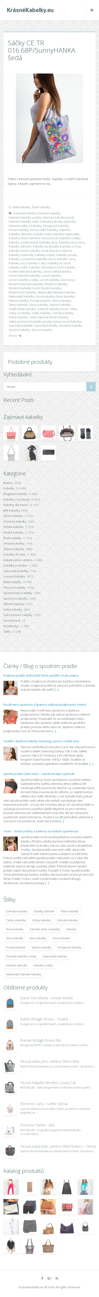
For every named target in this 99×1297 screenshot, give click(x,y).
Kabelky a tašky (70, 238)
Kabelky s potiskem (22, 259)
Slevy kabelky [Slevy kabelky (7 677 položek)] (38, 938)
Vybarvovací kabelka (67, 321)
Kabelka (65, 230)
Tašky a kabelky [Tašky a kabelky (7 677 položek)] (16, 920)
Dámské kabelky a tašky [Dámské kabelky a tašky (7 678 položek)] (21, 956)
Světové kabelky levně (52, 309)
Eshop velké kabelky (44, 230)
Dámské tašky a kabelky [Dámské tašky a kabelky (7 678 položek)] (45, 929)
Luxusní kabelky (14, 576)
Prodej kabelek (40, 301)
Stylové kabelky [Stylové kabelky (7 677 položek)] (41, 947)
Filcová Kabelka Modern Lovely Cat (48, 1082)
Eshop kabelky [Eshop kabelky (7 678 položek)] (41, 920)
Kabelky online (45, 255)
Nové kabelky (65, 296)
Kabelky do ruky (14, 554)
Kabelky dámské (20, 246)
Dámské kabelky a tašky (25, 217)
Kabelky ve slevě (58, 263)
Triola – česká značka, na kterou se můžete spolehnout (40, 831)
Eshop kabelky (19, 230)
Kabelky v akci (36, 263)
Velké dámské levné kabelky (48, 317)
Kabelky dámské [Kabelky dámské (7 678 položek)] (44, 911)
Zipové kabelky (42, 330)
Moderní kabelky (56, 284)
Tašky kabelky (41, 313)
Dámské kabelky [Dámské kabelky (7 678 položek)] (67, 920)
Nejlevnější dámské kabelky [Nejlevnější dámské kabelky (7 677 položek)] (23, 974)
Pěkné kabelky (19, 301)
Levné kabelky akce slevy (57, 280)
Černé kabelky (13, 516)
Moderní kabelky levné (24, 288)
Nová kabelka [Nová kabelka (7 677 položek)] (61, 938)
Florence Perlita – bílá (37, 1125)
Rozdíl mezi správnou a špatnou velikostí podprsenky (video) (44, 705)
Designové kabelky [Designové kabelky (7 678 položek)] (69, 947)
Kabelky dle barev (15, 505)
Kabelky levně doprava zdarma (50, 251)
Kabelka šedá (18, 238)
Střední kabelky (14, 604)
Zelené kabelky (13, 549)
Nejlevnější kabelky (22, 296)
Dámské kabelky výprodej (57, 221)
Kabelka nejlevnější (66, 234)
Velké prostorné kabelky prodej (30, 321)
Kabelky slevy (66, 259)
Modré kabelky (13, 532)
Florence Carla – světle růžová (44, 1103)
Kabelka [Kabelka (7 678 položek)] (71, 929)
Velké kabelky (12, 609)
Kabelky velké (18, 267)
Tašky (73, 309)
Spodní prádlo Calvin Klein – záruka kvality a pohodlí (38, 774)
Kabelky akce (48, 242)
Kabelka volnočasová (43, 238)
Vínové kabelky (13, 543)
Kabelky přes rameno (18, 560)
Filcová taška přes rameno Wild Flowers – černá (58, 1146)
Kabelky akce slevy (72, 242)
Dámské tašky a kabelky (25, 226)
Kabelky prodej (66, 255)
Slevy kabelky (38, 305)
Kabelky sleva (46, 259)
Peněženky (10, 626)
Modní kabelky (51, 288)
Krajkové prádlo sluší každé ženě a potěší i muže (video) (40, 675)
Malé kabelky (22, 207)
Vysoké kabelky (19, 330)
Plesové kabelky (14, 588)
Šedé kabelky (41, 207)
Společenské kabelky (17, 593)
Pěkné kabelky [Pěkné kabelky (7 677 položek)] (70, 911)
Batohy (8, 483)
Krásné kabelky (64, 267)
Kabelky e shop (70, 246)
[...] (56, 690)
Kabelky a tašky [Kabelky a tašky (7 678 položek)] (43, 965)
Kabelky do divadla (46, 246)
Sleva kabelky (61, 301)
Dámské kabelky (49, 213)
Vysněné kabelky (70, 325)
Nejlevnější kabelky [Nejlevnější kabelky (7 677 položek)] (55, 956)
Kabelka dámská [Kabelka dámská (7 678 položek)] (16, 965)
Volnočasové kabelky (17, 615)
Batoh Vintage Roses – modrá (44, 1019)
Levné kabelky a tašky (24, 280)
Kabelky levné (18, 251)
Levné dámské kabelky (24, 275)
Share (15, 336)
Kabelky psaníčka (15, 565)
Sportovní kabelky (15, 598)
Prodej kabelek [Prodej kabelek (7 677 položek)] (15, 947)
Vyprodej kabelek (21, 325)
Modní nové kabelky (22, 292)
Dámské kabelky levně (58, 217)
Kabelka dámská (20, 234)
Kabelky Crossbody (16, 499)
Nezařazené (11, 620)
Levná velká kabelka (57, 271)
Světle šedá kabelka (22, 309)
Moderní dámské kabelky (26, 284)
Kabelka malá (42, 234)
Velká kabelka (18, 317)
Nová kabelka (45, 296)
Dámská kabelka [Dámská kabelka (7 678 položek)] (16, 911)
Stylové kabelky (60, 305)
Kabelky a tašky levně (23, 242)
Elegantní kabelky (15, 494)
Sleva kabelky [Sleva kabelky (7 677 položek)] (14, 938)
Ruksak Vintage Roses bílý (40, 1040)
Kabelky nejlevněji (21, 255)
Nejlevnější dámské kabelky (56, 292)
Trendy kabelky (62, 313)
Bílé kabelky (11, 510)
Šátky (7, 631)
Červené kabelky (14, 521)
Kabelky (8, 488)
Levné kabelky (51, 275)
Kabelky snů (17, 263)
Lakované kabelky (15, 571)
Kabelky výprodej (41, 267)
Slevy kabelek (18, 305)
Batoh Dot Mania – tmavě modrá (46, 998)
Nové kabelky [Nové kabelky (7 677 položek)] (14, 929)
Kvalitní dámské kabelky (25, 271)
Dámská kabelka (25, 213)
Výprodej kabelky (46, 325)
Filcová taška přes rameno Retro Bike (49, 1061)
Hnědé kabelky (13, 527)
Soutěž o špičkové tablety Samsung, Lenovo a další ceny (41, 741)
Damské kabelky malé (24, 221)
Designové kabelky (56, 226)
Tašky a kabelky (19, 313)
